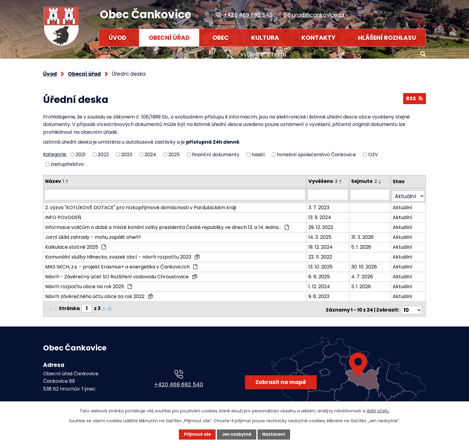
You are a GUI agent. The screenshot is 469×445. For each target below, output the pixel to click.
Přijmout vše (196, 435)
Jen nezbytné (236, 435)
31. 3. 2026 (366, 232)
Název (54, 178)
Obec (220, 38)
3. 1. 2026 (365, 281)
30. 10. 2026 (368, 262)
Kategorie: (55, 151)
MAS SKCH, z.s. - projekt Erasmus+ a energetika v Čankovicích (121, 262)
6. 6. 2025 (323, 271)
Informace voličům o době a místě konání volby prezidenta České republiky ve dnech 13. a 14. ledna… (167, 222)
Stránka (69, 303)
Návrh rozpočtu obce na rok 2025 (88, 281)
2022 (103, 151)
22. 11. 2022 (324, 252)
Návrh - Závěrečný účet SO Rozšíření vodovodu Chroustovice (121, 271)
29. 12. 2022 (324, 222)
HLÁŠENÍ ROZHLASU (387, 38)
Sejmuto (368, 178)
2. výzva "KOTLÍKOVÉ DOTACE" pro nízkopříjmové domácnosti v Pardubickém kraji (140, 202)
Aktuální (404, 202)
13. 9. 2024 (323, 212)
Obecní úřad (169, 38)
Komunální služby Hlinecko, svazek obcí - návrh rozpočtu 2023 (122, 252)
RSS (414, 97)
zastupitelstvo (67, 161)
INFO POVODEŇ (63, 212)
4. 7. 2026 (366, 271)
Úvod (117, 38)
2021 (81, 151)
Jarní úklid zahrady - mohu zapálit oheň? (93, 232)
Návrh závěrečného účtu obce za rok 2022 (99, 291)
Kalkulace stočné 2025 (75, 242)
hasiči (258, 151)
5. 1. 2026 (365, 242)
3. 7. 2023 (322, 202)
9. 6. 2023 (322, 291)
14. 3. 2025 (323, 232)
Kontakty (318, 38)
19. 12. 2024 (324, 242)
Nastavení (275, 435)
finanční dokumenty (215, 151)
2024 (150, 151)
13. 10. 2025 (324, 262)
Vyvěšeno (326, 178)
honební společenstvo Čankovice (316, 151)
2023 (126, 151)
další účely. (377, 411)
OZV (373, 151)
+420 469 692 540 (178, 377)
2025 (174, 151)
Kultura (265, 38)
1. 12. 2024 (323, 281)
